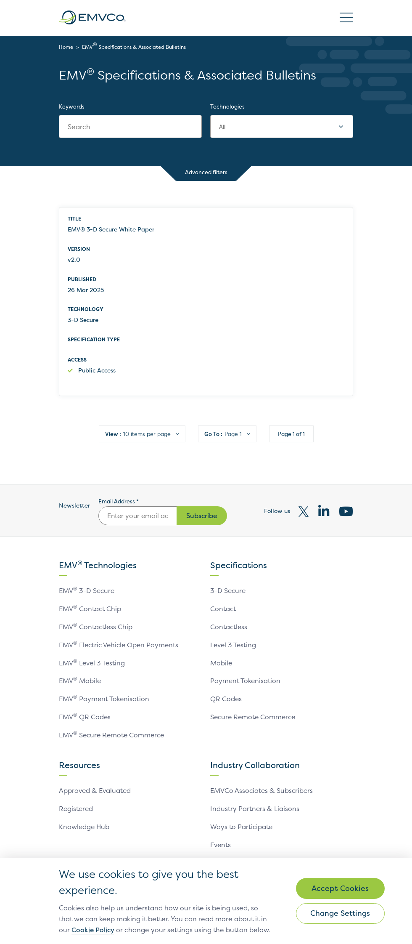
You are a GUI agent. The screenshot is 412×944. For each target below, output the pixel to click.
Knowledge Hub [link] (85, 822)
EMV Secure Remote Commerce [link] (113, 732)
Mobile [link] (221, 661)
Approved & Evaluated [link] (95, 787)
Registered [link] (76, 805)
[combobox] (281, 126)
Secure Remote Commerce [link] (254, 714)
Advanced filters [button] (206, 173)
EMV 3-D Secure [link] (87, 591)
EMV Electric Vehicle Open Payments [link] (120, 644)
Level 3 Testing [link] (233, 644)
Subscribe (201, 516)
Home (66, 47)
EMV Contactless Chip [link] (96, 626)
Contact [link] (223, 608)
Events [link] (220, 840)
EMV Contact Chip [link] (90, 608)
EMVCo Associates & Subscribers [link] (262, 787)
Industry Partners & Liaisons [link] (255, 805)
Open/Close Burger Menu (346, 18)
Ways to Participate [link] (241, 822)
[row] (206, 301)
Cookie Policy (163, 919)
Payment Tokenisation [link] (245, 679)
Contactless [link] (229, 626)
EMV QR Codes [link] (85, 714)
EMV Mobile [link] (80, 679)
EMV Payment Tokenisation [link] (104, 697)
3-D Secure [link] (228, 591)
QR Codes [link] (226, 697)
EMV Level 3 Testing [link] (92, 661)
